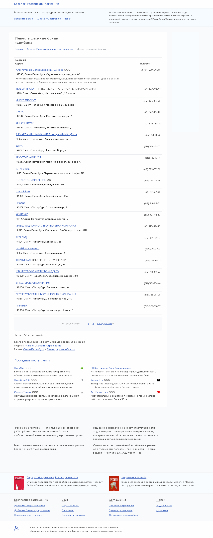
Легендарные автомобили (123, 515)
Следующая (104, 323)
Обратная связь (70, 506)
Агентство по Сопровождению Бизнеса (39, 70)
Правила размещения (120, 510)
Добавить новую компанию (29, 506)
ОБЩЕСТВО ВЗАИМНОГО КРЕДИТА (37, 271)
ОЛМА (20, 112)
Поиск (67, 19)
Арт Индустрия (99, 392)
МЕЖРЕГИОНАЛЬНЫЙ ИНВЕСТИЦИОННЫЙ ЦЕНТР (46, 134)
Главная (19, 49)
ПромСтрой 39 (22, 380)
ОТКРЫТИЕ (22, 169)
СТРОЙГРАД (23, 260)
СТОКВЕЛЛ (23, 192)
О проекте (68, 510)
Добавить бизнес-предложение (32, 510)
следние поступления (32, 360)
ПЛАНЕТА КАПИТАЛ (27, 249)
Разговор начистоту (66, 477)
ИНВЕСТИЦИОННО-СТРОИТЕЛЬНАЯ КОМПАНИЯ (46, 226)
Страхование (53, 346)
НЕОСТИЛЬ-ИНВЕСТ (28, 157)
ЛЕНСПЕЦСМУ (24, 123)
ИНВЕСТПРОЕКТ (26, 100)
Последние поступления (28, 515)
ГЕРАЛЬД (21, 237)
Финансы (30, 346)
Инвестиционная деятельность (55, 49)
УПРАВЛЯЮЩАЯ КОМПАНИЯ (33, 283)
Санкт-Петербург (33, 349)
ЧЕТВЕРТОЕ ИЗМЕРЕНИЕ (31, 180)
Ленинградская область (61, 349)
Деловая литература (73, 515)
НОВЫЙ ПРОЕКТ (25, 89)
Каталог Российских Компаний (36, 4)
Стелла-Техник (22, 392)
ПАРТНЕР (21, 306)
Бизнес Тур (97, 380)
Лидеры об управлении (40, 477)
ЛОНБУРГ (22, 214)
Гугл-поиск (162, 510)
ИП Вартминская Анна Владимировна (111, 368)
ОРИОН (20, 146)
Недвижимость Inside (133, 477)
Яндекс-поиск (164, 506)
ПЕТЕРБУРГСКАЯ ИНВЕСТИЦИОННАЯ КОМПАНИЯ (46, 294)
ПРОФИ (20, 203)
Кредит (31, 49)
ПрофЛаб (19, 368)
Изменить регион (24, 19)
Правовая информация (121, 506)
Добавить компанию (49, 19)
